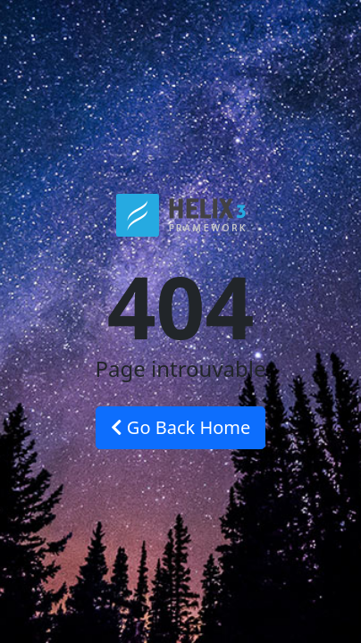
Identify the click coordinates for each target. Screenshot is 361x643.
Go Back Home (181, 427)
